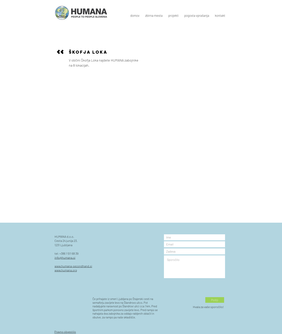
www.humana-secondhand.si (73, 266)
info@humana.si (65, 257)
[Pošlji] (214, 300)
